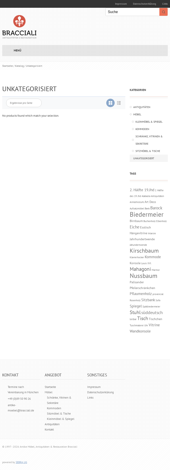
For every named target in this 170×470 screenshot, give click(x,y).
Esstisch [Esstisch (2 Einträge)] (145, 227)
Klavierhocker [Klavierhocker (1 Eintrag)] (137, 257)
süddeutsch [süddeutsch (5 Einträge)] (152, 312)
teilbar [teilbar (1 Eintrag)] (133, 319)
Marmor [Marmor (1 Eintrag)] (156, 269)
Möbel (137, 114)
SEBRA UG (21, 462)
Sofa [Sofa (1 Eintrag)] (158, 300)
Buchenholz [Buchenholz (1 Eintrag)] (149, 221)
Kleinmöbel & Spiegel (148, 121)
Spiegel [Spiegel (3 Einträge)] (136, 306)
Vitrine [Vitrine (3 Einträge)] (154, 325)
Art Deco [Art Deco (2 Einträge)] (150, 202)
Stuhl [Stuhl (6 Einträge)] (135, 312)
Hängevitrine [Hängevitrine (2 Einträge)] (138, 233)
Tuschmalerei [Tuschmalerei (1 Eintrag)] (137, 325)
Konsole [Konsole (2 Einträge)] (135, 263)
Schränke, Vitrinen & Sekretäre (149, 140)
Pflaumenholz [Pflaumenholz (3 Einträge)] (141, 293)
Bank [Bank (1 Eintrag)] (147, 208)
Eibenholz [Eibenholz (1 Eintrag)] (161, 221)
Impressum (121, 3)
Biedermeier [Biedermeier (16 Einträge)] (147, 214)
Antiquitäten (141, 107)
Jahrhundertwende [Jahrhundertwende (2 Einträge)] (142, 239)
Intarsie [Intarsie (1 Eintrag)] (152, 233)
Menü (17, 50)
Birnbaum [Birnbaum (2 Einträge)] (136, 221)
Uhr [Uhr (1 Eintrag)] (146, 325)
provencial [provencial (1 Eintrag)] (158, 294)
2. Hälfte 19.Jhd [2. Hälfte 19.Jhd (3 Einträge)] (142, 189)
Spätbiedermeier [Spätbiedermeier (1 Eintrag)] (151, 306)
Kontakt (49, 429)
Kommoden (142, 129)
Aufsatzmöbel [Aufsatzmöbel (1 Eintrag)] (137, 208)
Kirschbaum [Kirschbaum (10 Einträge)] (144, 250)
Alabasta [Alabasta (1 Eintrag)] (146, 196)
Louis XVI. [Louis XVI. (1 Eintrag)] (146, 263)
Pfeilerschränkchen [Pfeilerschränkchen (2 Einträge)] (142, 288)
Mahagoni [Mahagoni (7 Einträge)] (140, 269)
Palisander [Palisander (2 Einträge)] (137, 282)
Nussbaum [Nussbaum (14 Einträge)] (143, 275)
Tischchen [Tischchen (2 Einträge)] (155, 319)
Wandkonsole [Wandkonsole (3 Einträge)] (140, 331)
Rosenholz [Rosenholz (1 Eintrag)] (135, 300)
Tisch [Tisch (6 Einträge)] (142, 318)
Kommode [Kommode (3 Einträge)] (153, 256)
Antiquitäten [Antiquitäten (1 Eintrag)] (157, 196)
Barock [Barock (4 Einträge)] (156, 207)
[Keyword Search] (132, 12)
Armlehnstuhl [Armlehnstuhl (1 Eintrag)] (137, 202)
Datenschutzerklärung (144, 3)
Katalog (19, 65)
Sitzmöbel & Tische (147, 151)
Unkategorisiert (143, 158)
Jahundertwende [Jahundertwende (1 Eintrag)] (138, 244)
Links (90, 397)
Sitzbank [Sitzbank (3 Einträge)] (148, 299)
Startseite (7, 65)
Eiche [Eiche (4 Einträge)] (134, 227)
